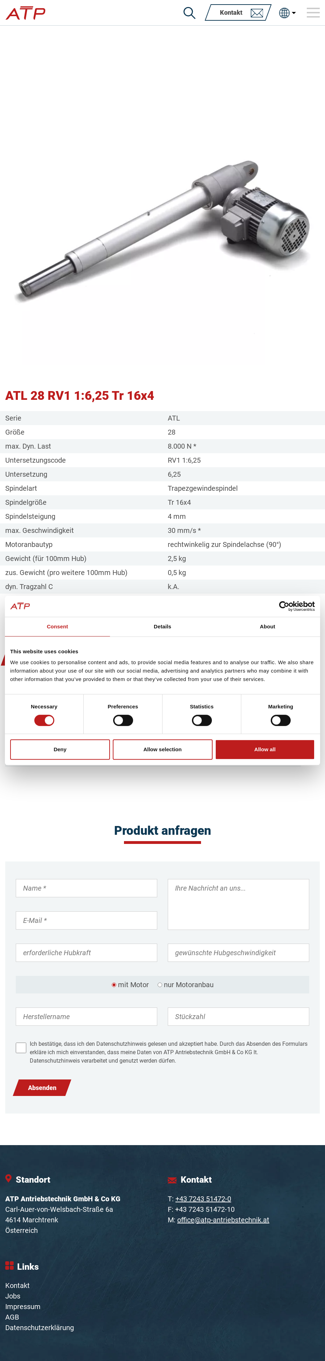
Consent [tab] (57, 626)
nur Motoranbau (189, 984)
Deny (60, 749)
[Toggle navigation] (313, 12)
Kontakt (17, 1285)
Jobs (12, 1296)
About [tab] (267, 626)
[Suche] (189, 13)
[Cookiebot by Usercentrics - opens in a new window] (284, 606)
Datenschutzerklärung (39, 1327)
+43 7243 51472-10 (205, 1209)
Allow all (265, 749)
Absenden (42, 1087)
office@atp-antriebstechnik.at (223, 1220)
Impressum (23, 1306)
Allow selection (162, 749)
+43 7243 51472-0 (203, 1199)
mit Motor (133, 984)
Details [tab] (162, 626)
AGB (12, 1317)
